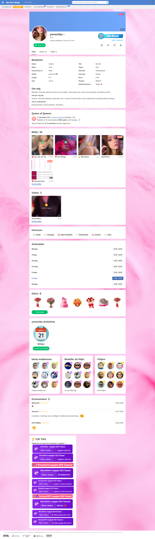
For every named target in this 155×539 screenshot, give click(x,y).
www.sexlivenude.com (19, 532)
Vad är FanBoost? (117, 40)
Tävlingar (50, 7)
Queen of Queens (58, 117)
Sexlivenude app (62, 7)
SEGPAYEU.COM (39, 532)
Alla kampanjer (39, 7)
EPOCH (31, 532)
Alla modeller (6, 7)
